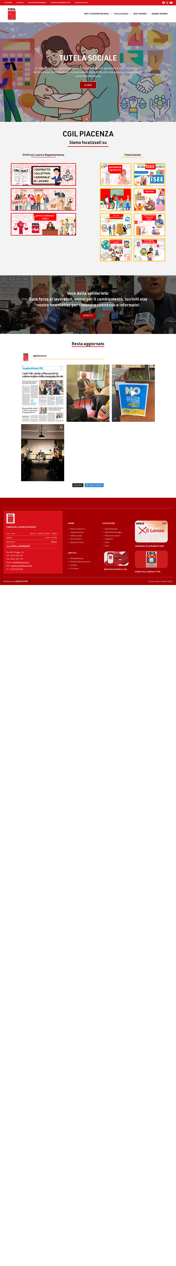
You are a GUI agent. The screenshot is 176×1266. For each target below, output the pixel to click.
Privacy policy (154, 600)
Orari (18, 539)
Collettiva (109, 548)
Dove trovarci (140, 14)
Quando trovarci (77, 551)
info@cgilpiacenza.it (20, 556)
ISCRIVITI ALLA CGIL (81, 2)
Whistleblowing (76, 567)
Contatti (73, 574)
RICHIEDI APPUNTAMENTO (37, 2)
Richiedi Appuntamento (80, 570)
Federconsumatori (112, 544)
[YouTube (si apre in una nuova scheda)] (170, 3)
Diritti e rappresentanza (96, 14)
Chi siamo (74, 577)
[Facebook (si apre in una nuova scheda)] (163, 3)
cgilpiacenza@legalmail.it (21, 559)
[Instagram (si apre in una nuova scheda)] (167, 3)
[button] (86, 119)
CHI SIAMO (8, 2)
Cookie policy (166, 600)
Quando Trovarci (160, 14)
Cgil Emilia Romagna (113, 541)
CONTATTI (20, 2)
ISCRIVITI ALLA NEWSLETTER (60, 2)
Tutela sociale (121, 14)
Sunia (107, 554)
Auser (107, 551)
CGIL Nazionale (111, 538)
